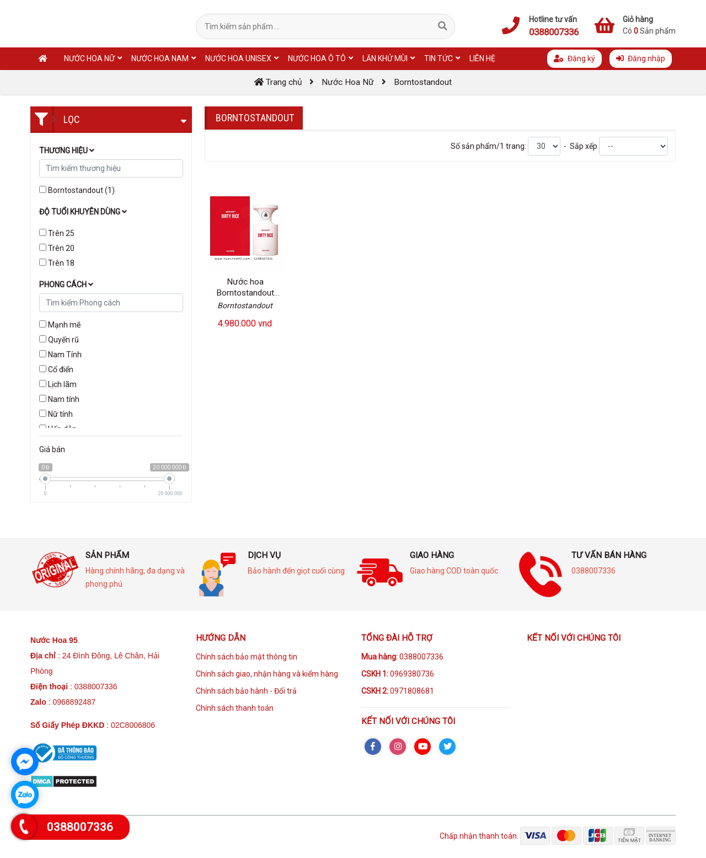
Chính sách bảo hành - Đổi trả (246, 691)
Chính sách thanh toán (235, 708)
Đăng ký (574, 58)
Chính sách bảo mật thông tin (246, 656)
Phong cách (66, 284)
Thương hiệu (66, 150)
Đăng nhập (640, 58)
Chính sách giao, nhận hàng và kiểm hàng (267, 673)
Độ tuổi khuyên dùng (83, 211)
